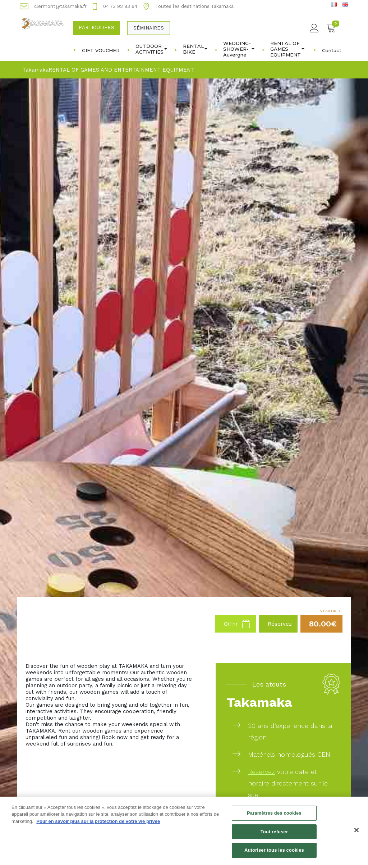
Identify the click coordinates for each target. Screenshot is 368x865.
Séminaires (148, 28)
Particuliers (96, 27)
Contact (331, 50)
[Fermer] (356, 834)
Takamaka (35, 70)
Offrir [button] (237, 624)
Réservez (261, 771)
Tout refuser (274, 835)
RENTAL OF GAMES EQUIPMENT (287, 49)
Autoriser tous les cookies (274, 854)
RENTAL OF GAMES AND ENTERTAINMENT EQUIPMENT (121, 70)
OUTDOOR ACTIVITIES (151, 49)
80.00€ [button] (323, 623)
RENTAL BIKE (195, 49)
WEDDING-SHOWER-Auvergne (238, 49)
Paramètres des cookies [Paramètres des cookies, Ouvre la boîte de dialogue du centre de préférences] (274, 817)
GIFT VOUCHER (101, 50)
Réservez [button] (280, 624)
